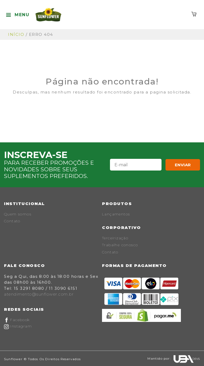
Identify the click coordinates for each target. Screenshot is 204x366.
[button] (17, 14)
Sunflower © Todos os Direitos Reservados (42, 359)
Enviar (183, 164)
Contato (12, 221)
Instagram (18, 326)
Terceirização (115, 238)
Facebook (17, 319)
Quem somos (17, 214)
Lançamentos (116, 214)
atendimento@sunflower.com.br (39, 294)
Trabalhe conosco (120, 244)
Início (16, 34)
